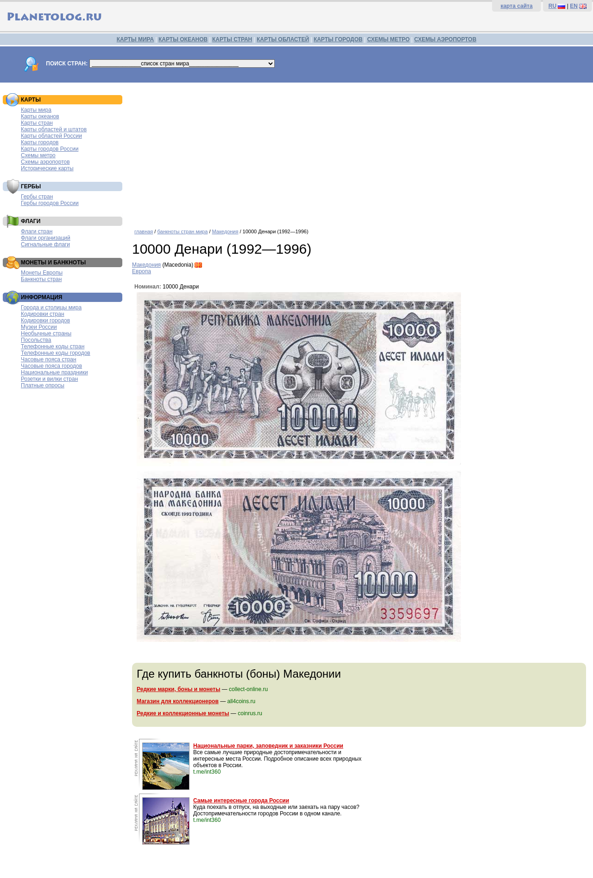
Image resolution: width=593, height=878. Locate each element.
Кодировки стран (42, 314)
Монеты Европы (42, 272)
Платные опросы (42, 385)
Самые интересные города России (241, 800)
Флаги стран (36, 231)
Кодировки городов (45, 320)
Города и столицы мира (51, 307)
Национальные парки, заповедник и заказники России (268, 746)
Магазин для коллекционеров (178, 701)
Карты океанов (40, 116)
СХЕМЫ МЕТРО (388, 39)
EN (574, 6)
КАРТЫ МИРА (135, 39)
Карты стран (37, 123)
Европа (141, 271)
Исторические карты (47, 168)
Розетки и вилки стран (49, 379)
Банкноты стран (41, 279)
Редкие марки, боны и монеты (178, 689)
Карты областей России (51, 136)
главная (143, 231)
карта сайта (516, 6)
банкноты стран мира (182, 231)
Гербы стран (37, 196)
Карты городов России (49, 149)
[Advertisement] (360, 152)
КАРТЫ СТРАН (232, 39)
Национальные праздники (54, 372)
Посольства (36, 340)
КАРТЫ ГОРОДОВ (338, 39)
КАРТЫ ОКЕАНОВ (183, 39)
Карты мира (36, 110)
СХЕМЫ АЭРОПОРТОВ (445, 39)
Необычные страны (46, 333)
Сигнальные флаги (45, 244)
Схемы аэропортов (45, 162)
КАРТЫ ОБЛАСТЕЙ (283, 39)
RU (552, 6)
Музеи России (39, 327)
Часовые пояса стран (48, 359)
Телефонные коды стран (52, 346)
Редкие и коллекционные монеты (183, 713)
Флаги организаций (45, 238)
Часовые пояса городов (51, 366)
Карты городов (39, 142)
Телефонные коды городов (55, 353)
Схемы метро (38, 155)
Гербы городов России (50, 203)
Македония (225, 231)
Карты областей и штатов (54, 129)
